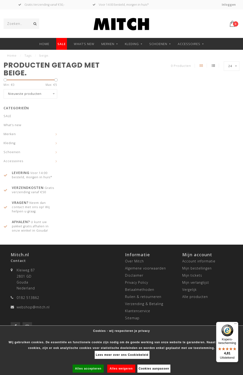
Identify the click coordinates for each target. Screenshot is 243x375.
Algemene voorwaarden (145, 268)
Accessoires (189, 44)
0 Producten (181, 66)
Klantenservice (137, 311)
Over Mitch (134, 261)
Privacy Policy (136, 282)
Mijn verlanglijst (195, 282)
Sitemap (132, 318)
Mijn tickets (192, 275)
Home (44, 44)
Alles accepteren (88, 368)
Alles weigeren (121, 368)
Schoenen (158, 44)
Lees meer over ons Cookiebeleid (122, 355)
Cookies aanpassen (154, 368)
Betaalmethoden (139, 289)
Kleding (132, 44)
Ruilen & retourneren (143, 296)
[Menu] (235, 325)
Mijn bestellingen (197, 268)
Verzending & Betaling (144, 304)
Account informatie (198, 261)
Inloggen (229, 5)
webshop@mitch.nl (33, 307)
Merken (107, 44)
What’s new (84, 44)
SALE (61, 44)
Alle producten (195, 296)
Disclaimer (134, 275)
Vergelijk (189, 289)
